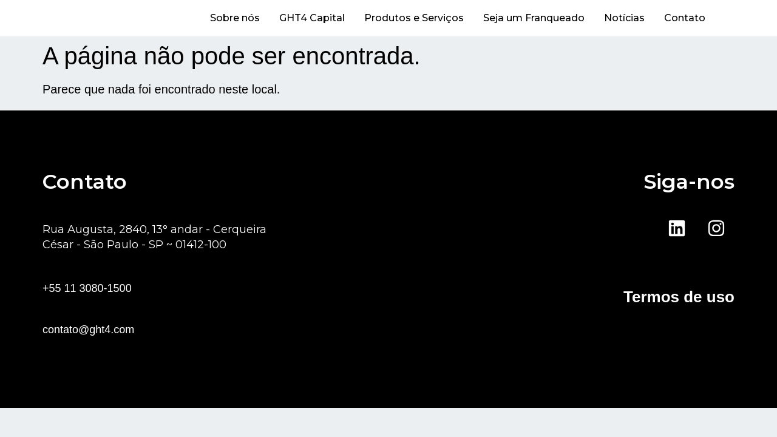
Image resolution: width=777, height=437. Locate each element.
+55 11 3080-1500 (87, 288)
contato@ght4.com (88, 330)
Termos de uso (679, 297)
